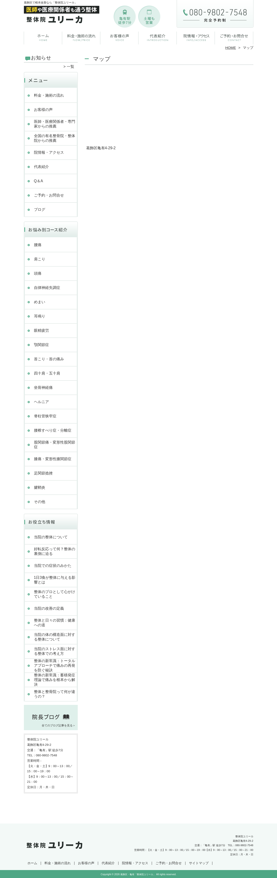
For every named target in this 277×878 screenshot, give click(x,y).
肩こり (39, 259)
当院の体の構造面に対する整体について (54, 637)
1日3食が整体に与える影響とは (55, 580)
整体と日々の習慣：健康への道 (54, 622)
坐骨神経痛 (43, 388)
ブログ (39, 209)
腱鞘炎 (39, 487)
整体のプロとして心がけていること (54, 594)
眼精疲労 (41, 330)
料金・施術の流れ (81, 36)
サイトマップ (199, 863)
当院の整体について (51, 537)
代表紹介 (158, 36)
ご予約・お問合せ (234, 36)
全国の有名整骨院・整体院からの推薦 (54, 138)
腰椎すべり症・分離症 (52, 430)
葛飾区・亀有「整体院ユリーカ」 (137, 874)
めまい (39, 302)
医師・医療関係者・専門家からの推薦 (54, 124)
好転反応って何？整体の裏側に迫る (54, 551)
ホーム (43, 36)
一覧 (70, 67)
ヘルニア (41, 402)
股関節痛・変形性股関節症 (54, 444)
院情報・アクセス (196, 36)
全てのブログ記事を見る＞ (58, 725)
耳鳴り (39, 316)
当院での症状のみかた (52, 566)
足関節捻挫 (43, 473)
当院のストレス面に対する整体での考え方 (54, 651)
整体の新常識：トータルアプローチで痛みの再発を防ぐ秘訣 (54, 665)
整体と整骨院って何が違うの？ (54, 694)
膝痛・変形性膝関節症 (52, 459)
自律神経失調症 (49, 288)
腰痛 (37, 245)
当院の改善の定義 (49, 608)
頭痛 (37, 273)
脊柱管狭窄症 (45, 416)
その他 (39, 502)
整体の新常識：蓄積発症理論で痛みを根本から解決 (54, 679)
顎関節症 (41, 345)
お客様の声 (119, 36)
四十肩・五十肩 (47, 373)
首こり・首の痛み (49, 359)
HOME (230, 48)
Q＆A (38, 181)
